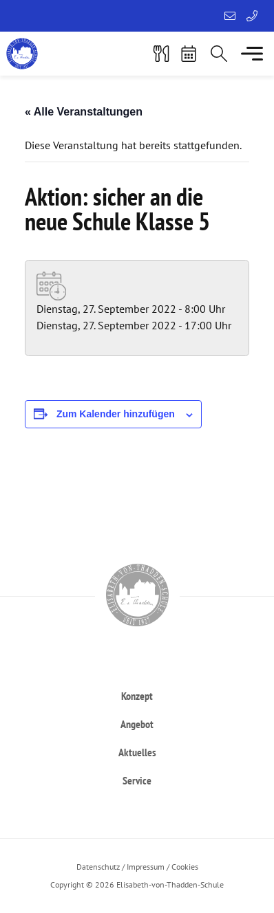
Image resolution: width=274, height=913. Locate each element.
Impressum (146, 866)
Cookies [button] (184, 866)
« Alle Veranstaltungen (84, 112)
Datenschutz (98, 866)
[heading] (137, 695)
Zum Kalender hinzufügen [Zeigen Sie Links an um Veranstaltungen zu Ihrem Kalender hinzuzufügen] (115, 413)
